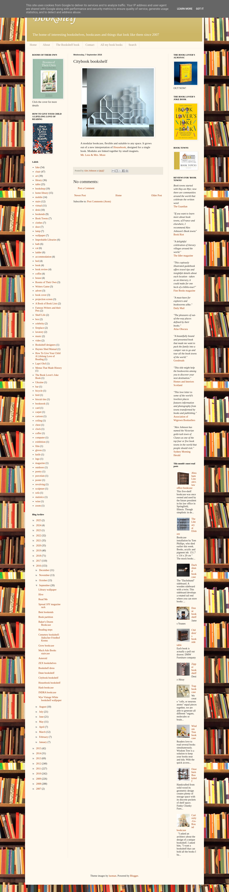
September (44, 585)
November (44, 575)
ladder (38, 252)
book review (41, 269)
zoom (38, 505)
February (44, 737)
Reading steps (45, 629)
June (41, 716)
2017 (39, 560)
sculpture (40, 488)
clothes (39, 222)
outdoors (39, 467)
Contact (90, 44)
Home (33, 44)
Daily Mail (179, 308)
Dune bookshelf (46, 673)
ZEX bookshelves (47, 663)
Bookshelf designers (45, 345)
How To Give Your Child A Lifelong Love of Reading (48, 356)
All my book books (112, 44)
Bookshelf (54, 18)
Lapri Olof (40, 363)
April (42, 727)
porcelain (40, 476)
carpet (38, 412)
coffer (38, 433)
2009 (39, 778)
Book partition (45, 617)
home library (41, 193)
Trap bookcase (193, 689)
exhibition (40, 442)
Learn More (184, 8)
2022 (39, 535)
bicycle (39, 390)
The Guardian (180, 206)
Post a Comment (86, 188)
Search (133, 44)
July (41, 711)
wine (37, 501)
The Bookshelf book (67, 44)
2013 (39, 758)
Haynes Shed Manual (46, 349)
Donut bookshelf (193, 612)
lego (37, 459)
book (37, 265)
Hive (40, 594)
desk (37, 210)
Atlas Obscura (181, 329)
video (38, 340)
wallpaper (40, 235)
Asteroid (42, 658)
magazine (40, 463)
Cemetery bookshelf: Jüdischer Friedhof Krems (49, 637)
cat (36, 248)
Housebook (119, 147)
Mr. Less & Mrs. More (93, 154)
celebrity (39, 323)
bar (37, 386)
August (43, 706)
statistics (39, 497)
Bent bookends (45, 612)
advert (38, 290)
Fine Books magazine (184, 290)
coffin (38, 273)
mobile (38, 197)
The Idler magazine (183, 255)
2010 (39, 773)
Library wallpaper (47, 589)
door (37, 227)
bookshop (40, 188)
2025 (39, 520)
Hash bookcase (45, 687)
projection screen (44, 299)
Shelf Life (40, 315)
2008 (39, 783)
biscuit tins (40, 399)
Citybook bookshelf (48, 677)
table (37, 184)
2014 (39, 753)
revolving (40, 484)
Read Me (43, 599)
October (43, 580)
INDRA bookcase (47, 692)
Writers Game (42, 286)
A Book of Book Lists (46, 303)
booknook (40, 403)
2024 (39, 525)
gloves (38, 450)
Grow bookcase (46, 645)
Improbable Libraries (46, 239)
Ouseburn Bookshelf (194, 775)
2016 (39, 565)
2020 (39, 545)
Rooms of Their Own (46, 282)
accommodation (43, 256)
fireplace (39, 328)
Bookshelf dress (46, 668)
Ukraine (39, 382)
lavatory (39, 332)
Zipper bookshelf (193, 668)
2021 (39, 540)
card (37, 408)
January (43, 742)
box (37, 319)
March (42, 732)
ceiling (38, 420)
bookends (40, 214)
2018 (39, 555)
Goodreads (179, 360)
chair (37, 171)
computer (40, 437)
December (44, 570)
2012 (39, 763)
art (36, 176)
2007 (39, 788)
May (41, 721)
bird (37, 395)
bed (37, 261)
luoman (112, 875)
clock (38, 429)
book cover (41, 295)
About (46, 44)
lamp (37, 231)
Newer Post (80, 195)
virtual (38, 205)
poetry (38, 471)
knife (38, 454)
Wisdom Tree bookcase (194, 732)
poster (38, 480)
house (38, 278)
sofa (37, 492)
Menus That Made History (48, 368)
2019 (39, 550)
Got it (200, 8)
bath (37, 244)
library (38, 180)
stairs (38, 201)
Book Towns (41, 218)
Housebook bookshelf (49, 682)
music (38, 336)
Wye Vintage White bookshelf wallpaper (50, 699)
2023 (39, 530)
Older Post (156, 195)
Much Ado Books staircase (47, 652)
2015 (39, 748)
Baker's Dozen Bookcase (45, 623)
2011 (39, 768)
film (37, 446)
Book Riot (179, 234)
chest (38, 425)
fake (37, 167)
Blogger (134, 875)
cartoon (39, 416)
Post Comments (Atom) (99, 201)
